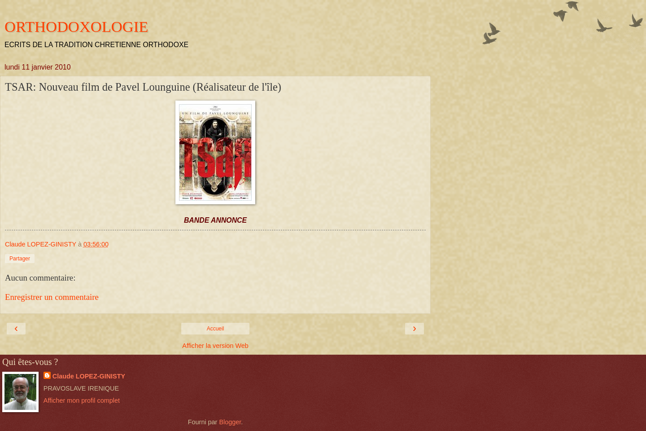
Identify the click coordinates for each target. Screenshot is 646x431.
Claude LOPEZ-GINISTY (88, 376)
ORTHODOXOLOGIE (76, 26)
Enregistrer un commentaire (52, 297)
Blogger (230, 422)
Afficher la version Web (215, 345)
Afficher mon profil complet (82, 400)
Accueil (215, 328)
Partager (19, 258)
